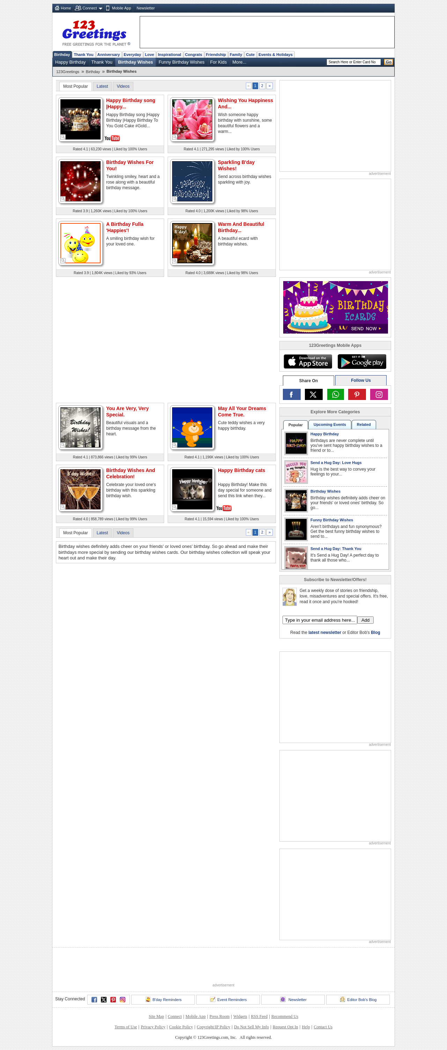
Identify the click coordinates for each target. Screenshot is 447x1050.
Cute (250, 54)
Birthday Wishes (135, 62)
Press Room (220, 1016)
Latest (102, 86)
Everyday (132, 54)
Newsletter (146, 8)
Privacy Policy (153, 1026)
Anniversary (108, 54)
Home (66, 8)
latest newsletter (324, 632)
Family (236, 54)
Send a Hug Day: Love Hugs (336, 462)
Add (365, 620)
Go (388, 62)
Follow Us (361, 380)
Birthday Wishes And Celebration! (130, 473)
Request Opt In (285, 1026)
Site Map (156, 1016)
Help (306, 1026)
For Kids (218, 62)
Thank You (83, 54)
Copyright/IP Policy (213, 1026)
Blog (375, 632)
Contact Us (323, 1026)
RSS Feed (259, 1016)
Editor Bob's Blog (358, 999)
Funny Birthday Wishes (182, 62)
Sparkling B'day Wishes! (236, 165)
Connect (89, 8)
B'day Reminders (163, 999)
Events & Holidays (275, 54)
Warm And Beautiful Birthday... (241, 227)
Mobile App (121, 8)
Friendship (216, 54)
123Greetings (67, 72)
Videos (123, 86)
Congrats (193, 54)
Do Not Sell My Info (251, 1026)
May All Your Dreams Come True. (242, 411)
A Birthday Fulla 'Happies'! (125, 227)
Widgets (240, 1016)
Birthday (62, 54)
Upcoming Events (330, 424)
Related (364, 424)
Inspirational (169, 54)
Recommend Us (284, 1016)
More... (239, 62)
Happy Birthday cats (241, 470)
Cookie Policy (181, 1026)
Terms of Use (126, 1026)
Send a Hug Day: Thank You (335, 549)
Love (149, 54)
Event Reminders (228, 999)
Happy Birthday (70, 62)
